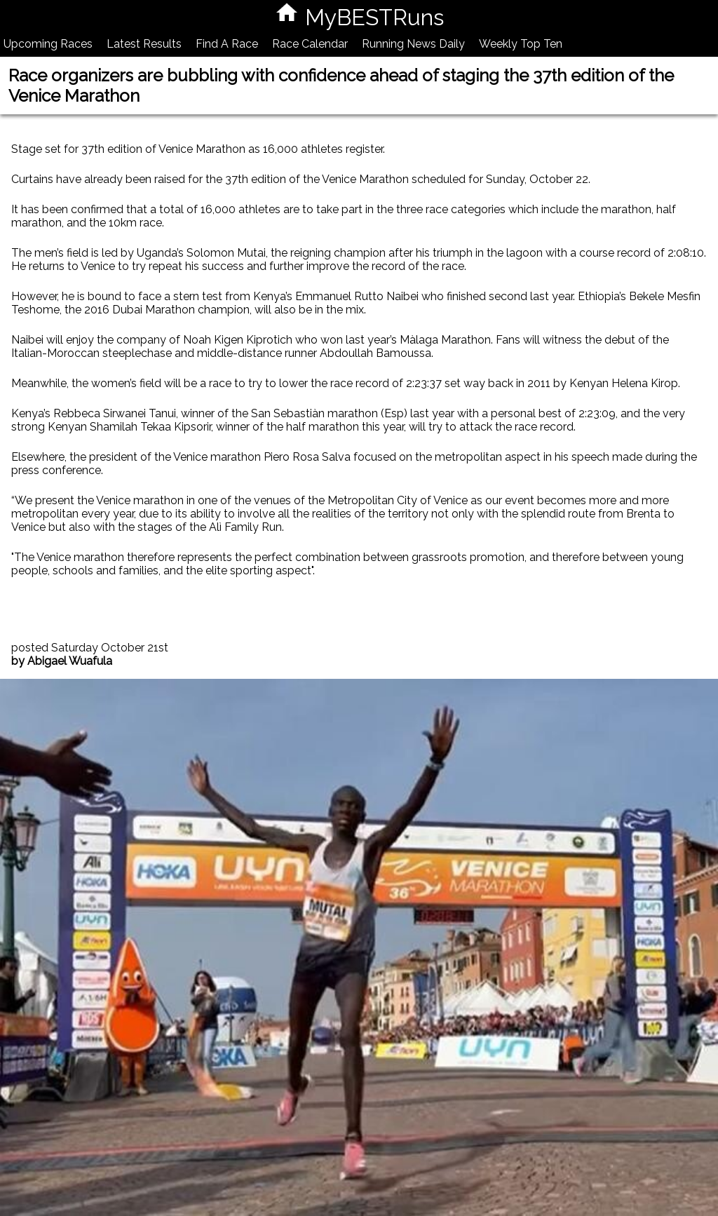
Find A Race (227, 43)
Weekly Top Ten (520, 43)
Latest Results (144, 43)
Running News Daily (413, 43)
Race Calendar (310, 43)
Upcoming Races (48, 43)
